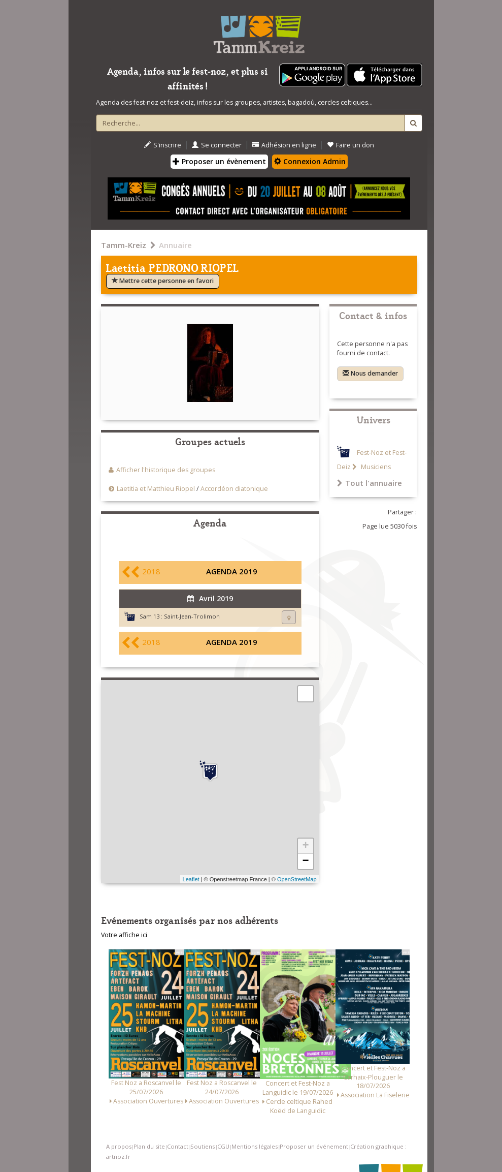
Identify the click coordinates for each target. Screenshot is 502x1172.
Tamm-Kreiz (123, 245)
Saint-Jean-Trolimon (192, 616)
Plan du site (149, 1146)
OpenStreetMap (297, 879)
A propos (118, 1146)
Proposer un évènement (219, 161)
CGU (223, 1146)
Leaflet (191, 879)
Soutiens (202, 1146)
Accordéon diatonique (234, 488)
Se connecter (217, 145)
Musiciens (375, 466)
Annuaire (175, 245)
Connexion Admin (310, 161)
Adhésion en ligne (284, 145)
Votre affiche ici (124, 935)
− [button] (305, 861)
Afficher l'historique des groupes (165, 470)
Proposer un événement (314, 1146)
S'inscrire (162, 145)
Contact (177, 1146)
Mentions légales (254, 1146)
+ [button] (305, 846)
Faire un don (350, 145)
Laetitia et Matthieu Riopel (156, 488)
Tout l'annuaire (369, 483)
